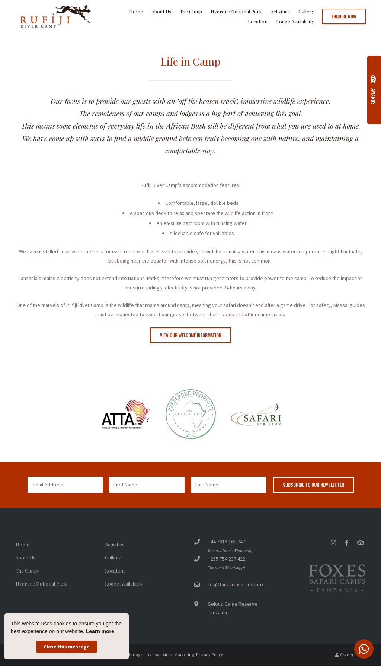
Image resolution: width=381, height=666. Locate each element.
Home (136, 11)
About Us (161, 11)
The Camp (191, 11)
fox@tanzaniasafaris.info (235, 584)
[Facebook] (347, 542)
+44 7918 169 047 (226, 541)
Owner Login (350, 654)
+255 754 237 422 (226, 558)
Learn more (100, 631)
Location (258, 21)
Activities (280, 11)
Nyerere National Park (236, 11)
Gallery (306, 11)
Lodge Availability (295, 21)
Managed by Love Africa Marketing (160, 654)
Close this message (67, 647)
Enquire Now (344, 16)
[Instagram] (333, 542)
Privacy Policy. (210, 654)
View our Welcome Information (190, 335)
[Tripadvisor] (360, 542)
